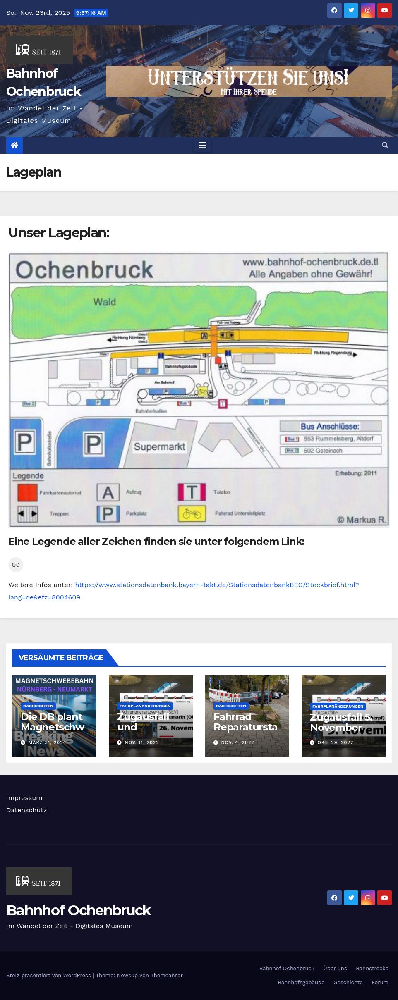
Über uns (335, 968)
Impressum (24, 798)
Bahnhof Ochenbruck (78, 910)
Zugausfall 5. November (341, 722)
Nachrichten (38, 706)
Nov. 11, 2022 (142, 742)
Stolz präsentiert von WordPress (49, 975)
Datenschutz (26, 810)
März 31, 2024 (48, 742)
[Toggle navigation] (202, 145)
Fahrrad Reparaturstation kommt (245, 727)
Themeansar (167, 975)
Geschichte (348, 982)
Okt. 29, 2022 (336, 742)
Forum (380, 982)
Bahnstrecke (372, 968)
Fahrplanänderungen (145, 706)
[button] (385, 145)
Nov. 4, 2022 (237, 742)
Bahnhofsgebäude (301, 982)
